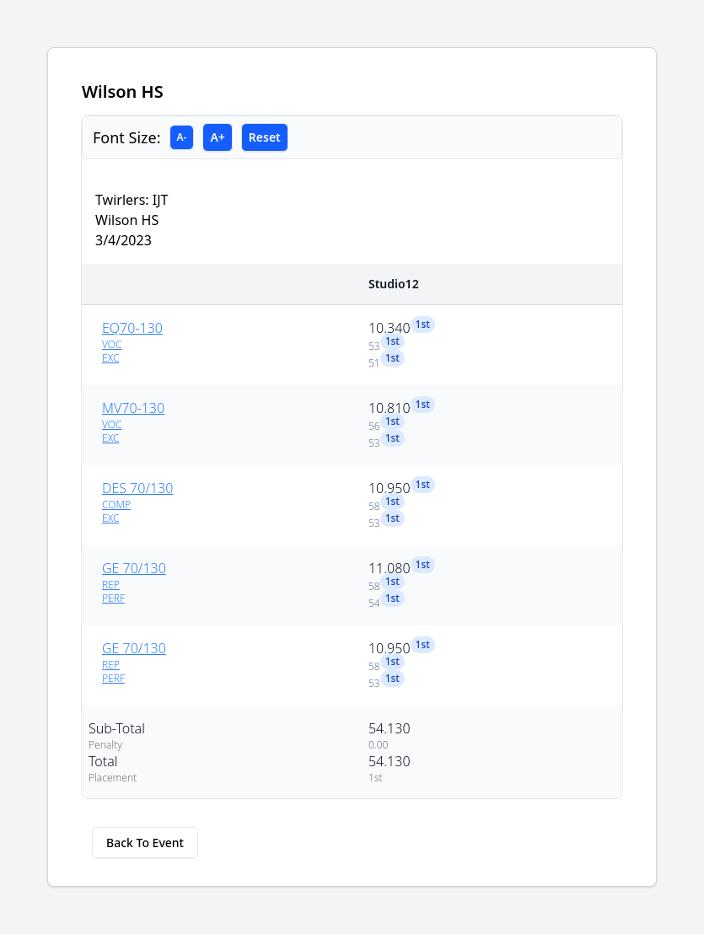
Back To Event (145, 843)
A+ (217, 137)
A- (182, 137)
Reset (265, 137)
